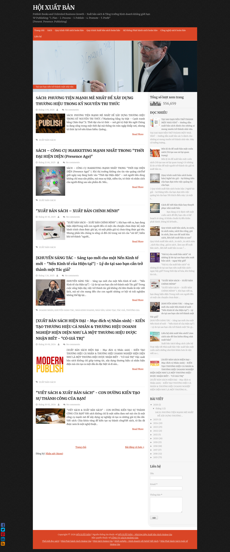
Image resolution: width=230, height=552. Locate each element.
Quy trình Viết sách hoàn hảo (69, 30)
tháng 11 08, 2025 (47, 162)
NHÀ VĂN (100, 310)
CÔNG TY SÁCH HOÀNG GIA (124, 537)
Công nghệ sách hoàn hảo (173, 30)
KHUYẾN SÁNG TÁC (64, 310)
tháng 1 (159, 408)
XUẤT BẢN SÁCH (47, 140)
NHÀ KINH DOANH (84, 310)
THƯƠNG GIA (132, 310)
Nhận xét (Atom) (54, 453)
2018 (155, 446)
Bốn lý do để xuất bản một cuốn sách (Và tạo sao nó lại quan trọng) (177, 152)
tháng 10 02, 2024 (47, 404)
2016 (155, 453)
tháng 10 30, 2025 (47, 217)
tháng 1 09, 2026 (47, 109)
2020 (155, 438)
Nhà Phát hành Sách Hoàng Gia (76, 541)
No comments (72, 109)
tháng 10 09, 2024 (47, 344)
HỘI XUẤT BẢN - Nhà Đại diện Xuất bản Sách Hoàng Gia (145, 534)
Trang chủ (39, 30)
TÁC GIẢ (121, 310)
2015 (155, 457)
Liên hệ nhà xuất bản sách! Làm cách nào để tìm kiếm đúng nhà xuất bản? (177, 336)
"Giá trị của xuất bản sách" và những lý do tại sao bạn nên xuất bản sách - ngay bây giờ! (177, 257)
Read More (138, 134)
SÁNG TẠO (110, 310)
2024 (155, 423)
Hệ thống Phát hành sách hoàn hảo (140, 30)
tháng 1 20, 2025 (47, 275)
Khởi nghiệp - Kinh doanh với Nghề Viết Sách (137, 541)
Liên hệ (38, 36)
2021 (155, 434)
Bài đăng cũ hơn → (134, 447)
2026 (155, 404)
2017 (155, 450)
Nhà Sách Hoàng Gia (103, 541)
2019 (155, 442)
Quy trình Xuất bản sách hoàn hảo (103, 30)
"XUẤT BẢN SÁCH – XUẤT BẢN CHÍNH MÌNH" (77, 211)
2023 (155, 427)
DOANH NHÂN (46, 310)
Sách (49, 30)
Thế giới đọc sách (50, 541)
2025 (155, 419)
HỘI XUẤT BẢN (54, 7)
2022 (155, 430)
